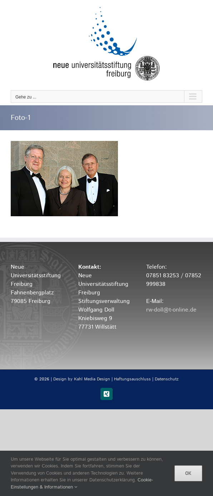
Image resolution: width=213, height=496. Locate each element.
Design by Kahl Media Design (81, 379)
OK (188, 473)
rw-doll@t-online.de (171, 310)
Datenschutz (167, 379)
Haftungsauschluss (132, 379)
